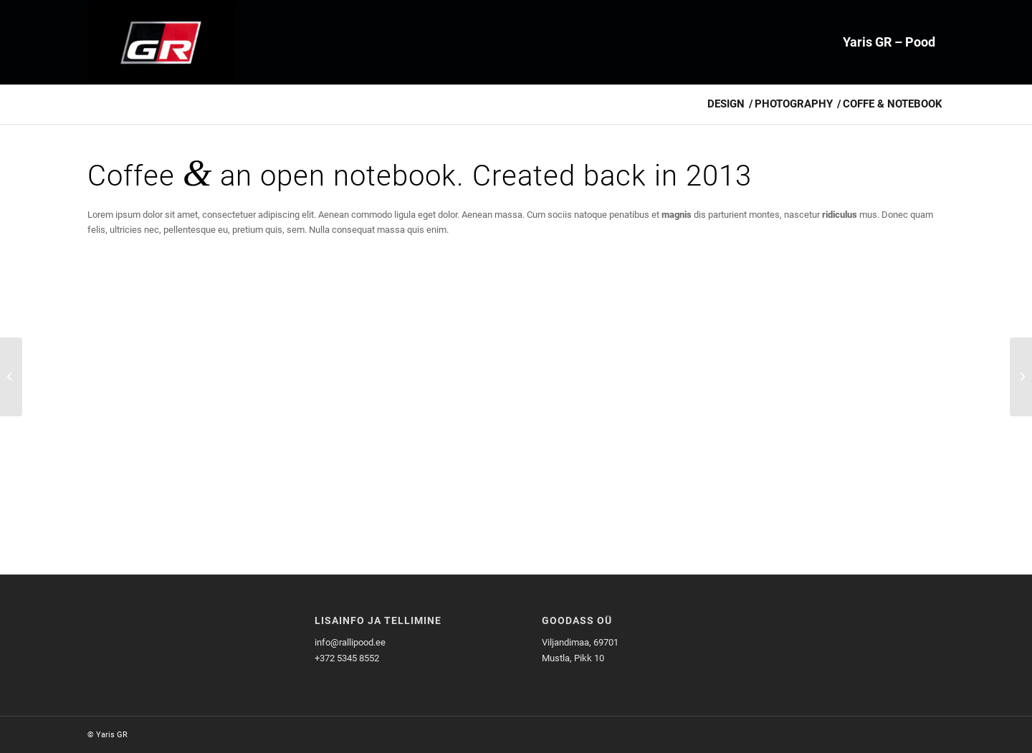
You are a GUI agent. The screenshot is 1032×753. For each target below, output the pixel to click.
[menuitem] (889, 42)
